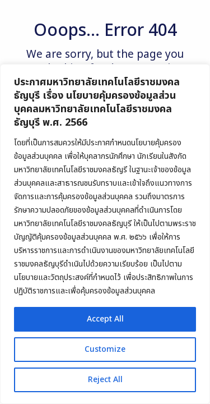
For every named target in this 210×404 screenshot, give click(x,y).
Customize (105, 349)
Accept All (105, 319)
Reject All (105, 379)
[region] (105, 234)
